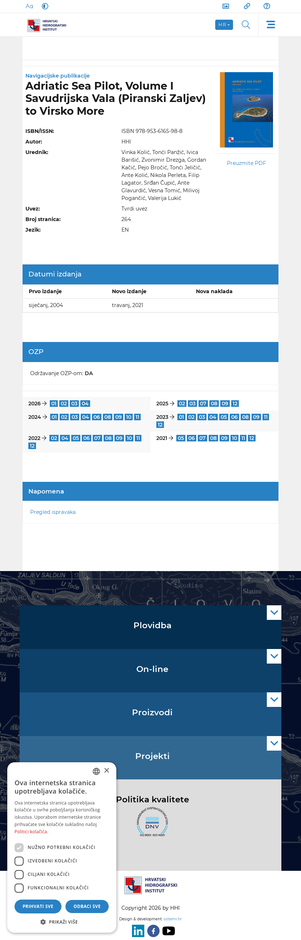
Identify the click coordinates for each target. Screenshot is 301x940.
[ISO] (150, 826)
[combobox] (96, 771)
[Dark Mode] (44, 6)
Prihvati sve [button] (38, 906)
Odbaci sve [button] (87, 906)
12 (235, 403)
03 (74, 403)
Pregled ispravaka (53, 512)
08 (214, 403)
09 (225, 403)
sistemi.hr (173, 919)
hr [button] (222, 24)
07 (203, 403)
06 (96, 417)
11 (137, 417)
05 (224, 417)
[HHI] (49, 25)
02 (64, 403)
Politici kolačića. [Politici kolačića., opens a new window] (31, 832)
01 (53, 403)
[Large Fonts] (29, 6)
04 (85, 403)
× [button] (106, 771)
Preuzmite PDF (246, 163)
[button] (62, 921)
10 (128, 417)
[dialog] (61, 847)
